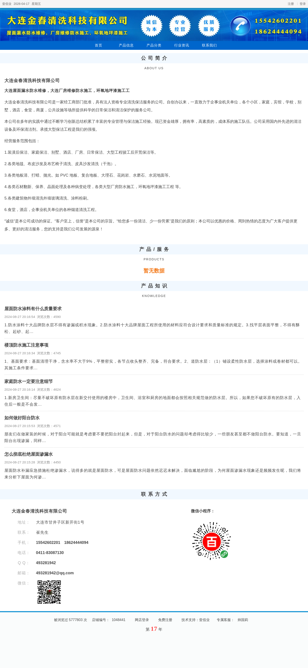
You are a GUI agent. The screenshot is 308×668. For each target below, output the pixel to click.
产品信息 (126, 45)
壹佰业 (6, 4)
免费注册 (165, 620)
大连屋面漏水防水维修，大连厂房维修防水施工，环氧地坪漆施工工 (67, 90)
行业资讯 (181, 45)
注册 (291, 4)
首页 (98, 45)
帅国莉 (243, 620)
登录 (303, 4)
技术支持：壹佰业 (196, 620)
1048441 (118, 620)
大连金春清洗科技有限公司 (32, 80)
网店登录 (142, 620)
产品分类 (154, 45)
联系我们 (209, 45)
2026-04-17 (21, 4)
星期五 (36, 4)
